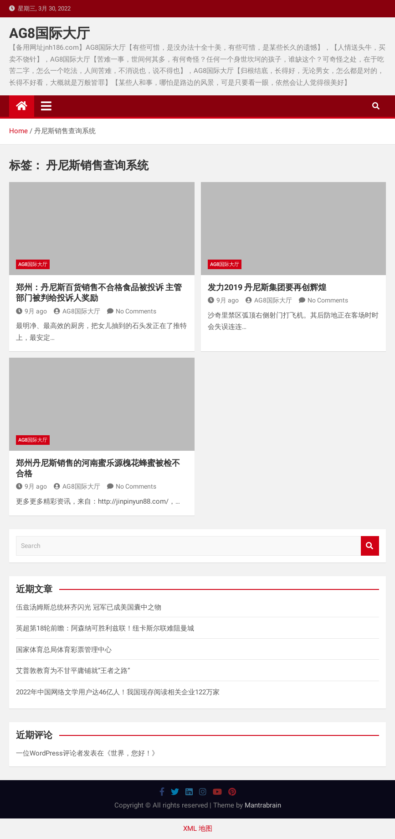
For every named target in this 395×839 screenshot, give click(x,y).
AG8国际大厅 (49, 33)
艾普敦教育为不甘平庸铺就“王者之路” (73, 671)
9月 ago (31, 311)
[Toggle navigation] (46, 105)
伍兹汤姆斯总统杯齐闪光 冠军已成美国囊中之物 (88, 607)
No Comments (136, 311)
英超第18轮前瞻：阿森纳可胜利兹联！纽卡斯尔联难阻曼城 (105, 628)
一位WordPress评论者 (49, 753)
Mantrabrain (263, 805)
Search (370, 546)
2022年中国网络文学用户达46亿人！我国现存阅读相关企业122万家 (118, 692)
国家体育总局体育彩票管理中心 (64, 650)
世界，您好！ (131, 753)
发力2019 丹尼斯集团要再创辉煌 (267, 287)
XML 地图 (197, 828)
